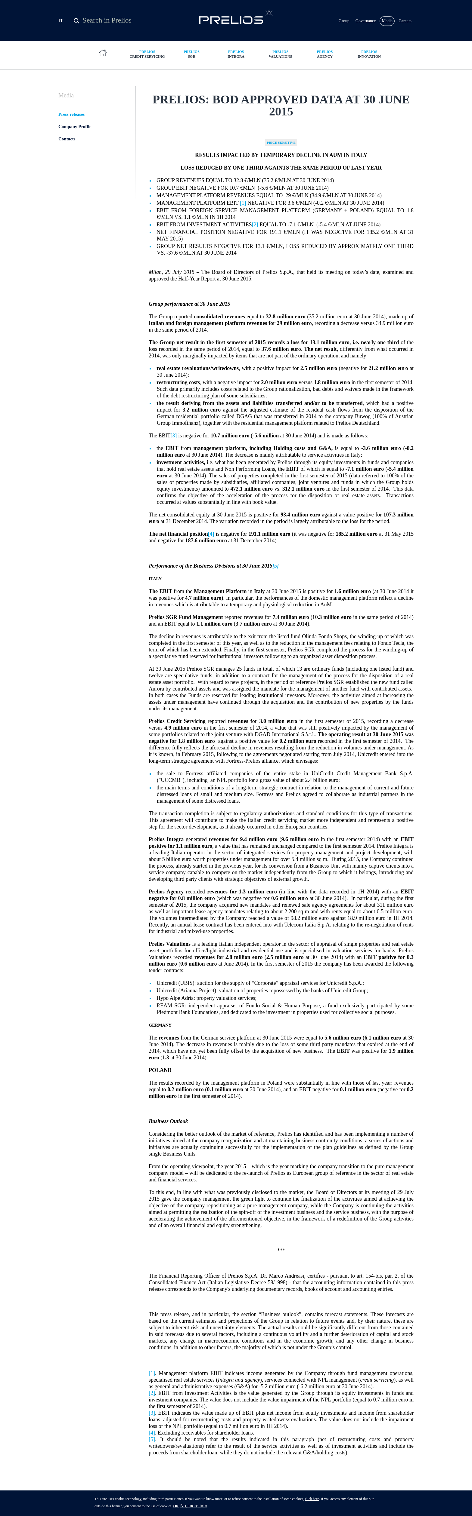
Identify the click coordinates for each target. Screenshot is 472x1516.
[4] (152, 1433)
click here (312, 1501)
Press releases (71, 114)
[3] (173, 436)
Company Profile (74, 126)
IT (60, 20)
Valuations (280, 54)
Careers (405, 21)
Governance (366, 21)
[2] (255, 225)
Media (387, 21)
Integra (236, 54)
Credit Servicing (147, 54)
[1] (243, 203)
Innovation (369, 54)
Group (344, 21)
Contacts (67, 138)
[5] (275, 566)
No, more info (193, 1507)
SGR (191, 54)
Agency (325, 54)
